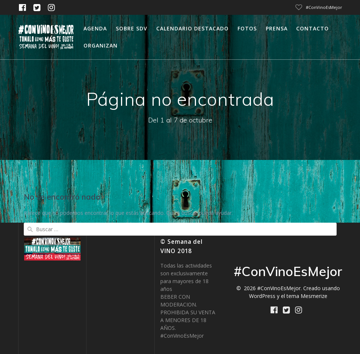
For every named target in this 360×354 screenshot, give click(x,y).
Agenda (95, 28)
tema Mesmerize (307, 295)
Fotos (247, 28)
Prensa (277, 28)
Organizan (101, 45)
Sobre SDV (131, 28)
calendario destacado (192, 28)
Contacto (312, 28)
